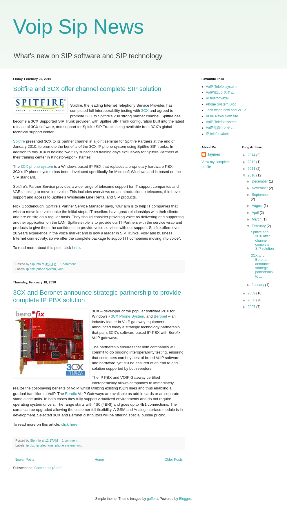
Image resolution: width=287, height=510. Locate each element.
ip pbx (30, 269)
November (260, 188)
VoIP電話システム (220, 92)
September (260, 195)
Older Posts (173, 460)
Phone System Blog (221, 104)
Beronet (160, 316)
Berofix (71, 393)
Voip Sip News (78, 26)
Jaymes (213, 154)
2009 (252, 293)
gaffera (152, 499)
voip (60, 269)
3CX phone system (37, 166)
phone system (46, 269)
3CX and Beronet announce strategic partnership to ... (262, 266)
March (257, 219)
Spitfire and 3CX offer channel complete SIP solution (87, 88)
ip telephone (45, 445)
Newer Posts (24, 460)
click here (69, 424)
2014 (252, 155)
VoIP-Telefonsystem (221, 87)
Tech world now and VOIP (226, 110)
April (255, 213)
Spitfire (19, 141)
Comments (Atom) (48, 468)
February (259, 226)
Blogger (185, 499)
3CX (145, 110)
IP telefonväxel (217, 98)
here (76, 247)
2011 (252, 169)
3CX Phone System (127, 316)
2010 (252, 175)
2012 (252, 162)
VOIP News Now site (222, 116)
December (260, 181)
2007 (252, 307)
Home (99, 460)
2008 (252, 300)
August (258, 206)
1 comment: (68, 264)
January (258, 285)
